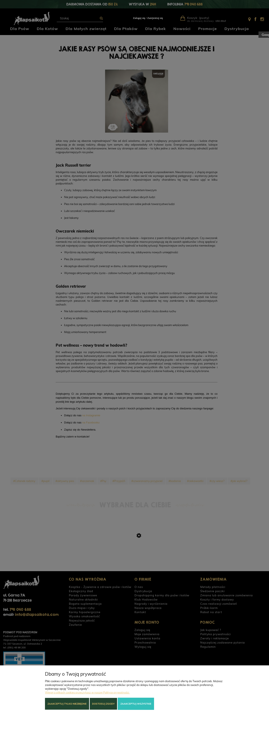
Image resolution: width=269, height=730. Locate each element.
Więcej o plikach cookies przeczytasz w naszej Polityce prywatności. (87, 692)
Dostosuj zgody (103, 703)
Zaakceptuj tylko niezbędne (67, 703)
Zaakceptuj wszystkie (135, 703)
